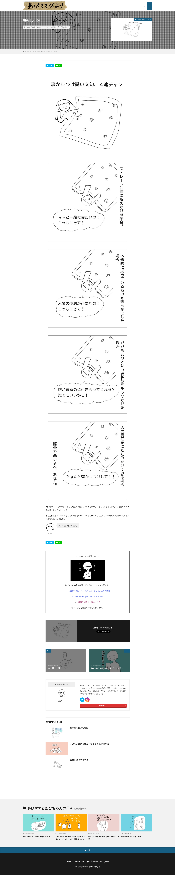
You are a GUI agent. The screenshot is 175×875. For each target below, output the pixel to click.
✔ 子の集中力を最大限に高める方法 (87, 596)
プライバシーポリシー (75, 861)
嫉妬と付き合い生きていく (131, 836)
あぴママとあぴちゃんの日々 (47, 27)
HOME (27, 51)
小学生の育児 (63, 27)
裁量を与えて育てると (80, 760)
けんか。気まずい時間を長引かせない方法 (103, 837)
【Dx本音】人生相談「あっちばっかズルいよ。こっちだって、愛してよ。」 (70, 837)
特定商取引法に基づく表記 (98, 861)
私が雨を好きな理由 (79, 727)
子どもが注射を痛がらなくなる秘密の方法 (89, 744)
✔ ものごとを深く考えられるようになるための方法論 (87, 591)
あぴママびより (94, 867)
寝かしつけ (56, 51)
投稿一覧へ (102, 706)
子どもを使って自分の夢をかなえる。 (37, 836)
